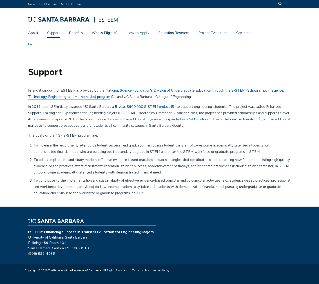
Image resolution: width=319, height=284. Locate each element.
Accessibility (161, 270)
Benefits (76, 32)
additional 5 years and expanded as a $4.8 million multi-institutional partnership (193, 119)
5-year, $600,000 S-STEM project (142, 106)
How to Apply (138, 32)
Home (32, 44)
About (33, 32)
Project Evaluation (212, 32)
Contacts (243, 32)
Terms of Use (140, 270)
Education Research (173, 32)
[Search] (282, 4)
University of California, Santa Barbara (54, 4)
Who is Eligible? (105, 32)
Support (53, 32)
